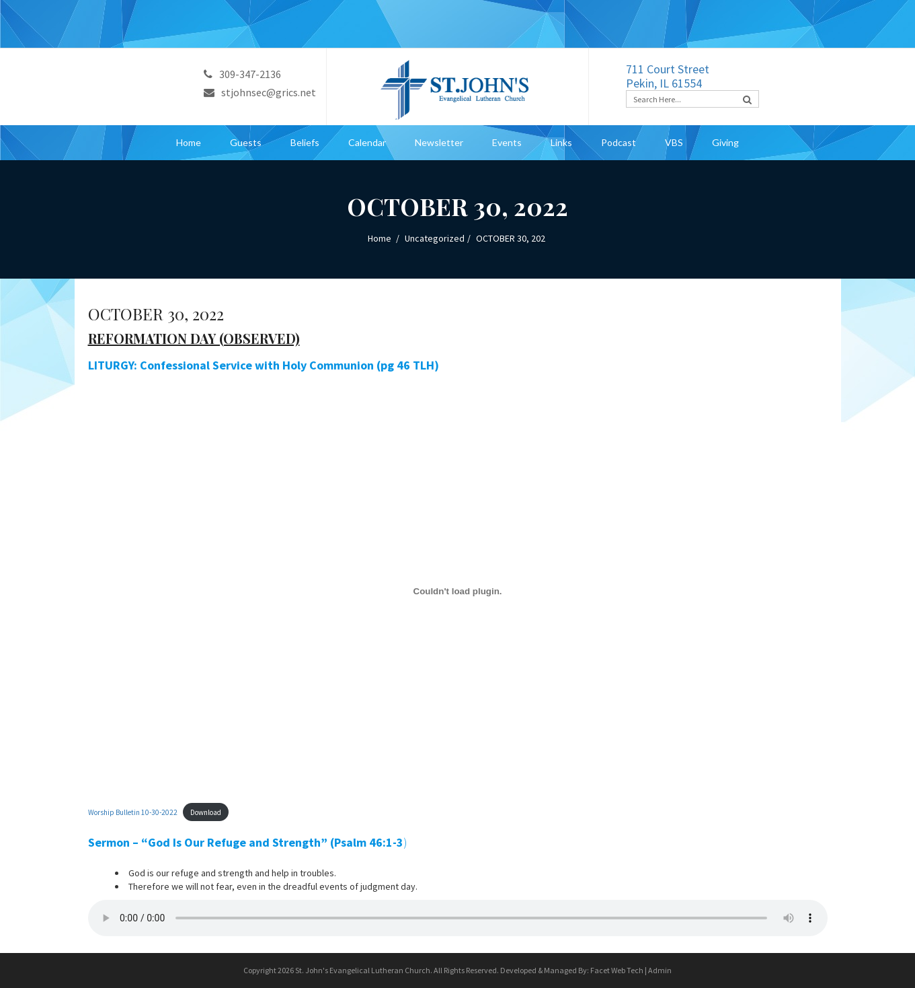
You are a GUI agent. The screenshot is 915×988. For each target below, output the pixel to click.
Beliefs (304, 142)
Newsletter (439, 142)
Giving (725, 142)
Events (507, 142)
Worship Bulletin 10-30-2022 (132, 812)
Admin (660, 970)
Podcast (618, 142)
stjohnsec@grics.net (260, 92)
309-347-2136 (242, 74)
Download (205, 812)
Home (188, 142)
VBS (674, 142)
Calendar (367, 142)
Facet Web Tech (616, 970)
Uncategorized (435, 238)
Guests (246, 142)
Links (561, 142)
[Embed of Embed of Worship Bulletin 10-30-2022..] (458, 591)
